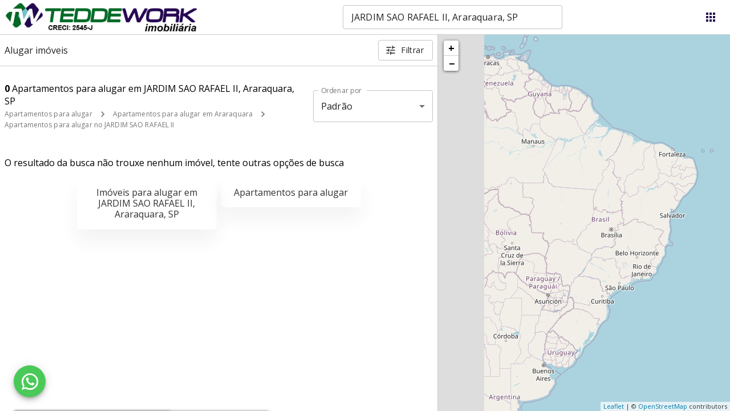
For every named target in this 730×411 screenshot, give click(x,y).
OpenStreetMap (662, 406)
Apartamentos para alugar (48, 114)
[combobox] (452, 17)
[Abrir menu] (710, 17)
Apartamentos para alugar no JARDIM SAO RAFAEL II (89, 125)
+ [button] (451, 48)
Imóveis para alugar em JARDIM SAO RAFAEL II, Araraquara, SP (146, 203)
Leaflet (613, 406)
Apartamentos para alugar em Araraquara (183, 114)
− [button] (452, 63)
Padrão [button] (336, 106)
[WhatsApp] (30, 381)
